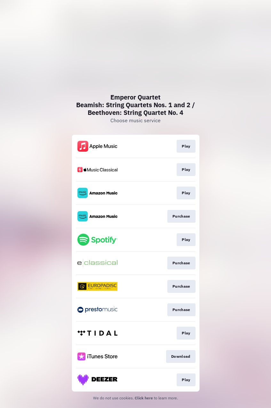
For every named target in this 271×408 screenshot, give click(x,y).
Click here (144, 398)
